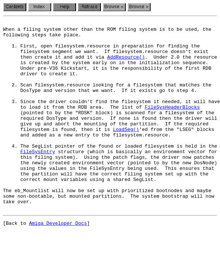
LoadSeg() (126, 151)
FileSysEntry (37, 178)
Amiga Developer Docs (58, 262)
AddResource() (126, 64)
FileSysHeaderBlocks (172, 124)
